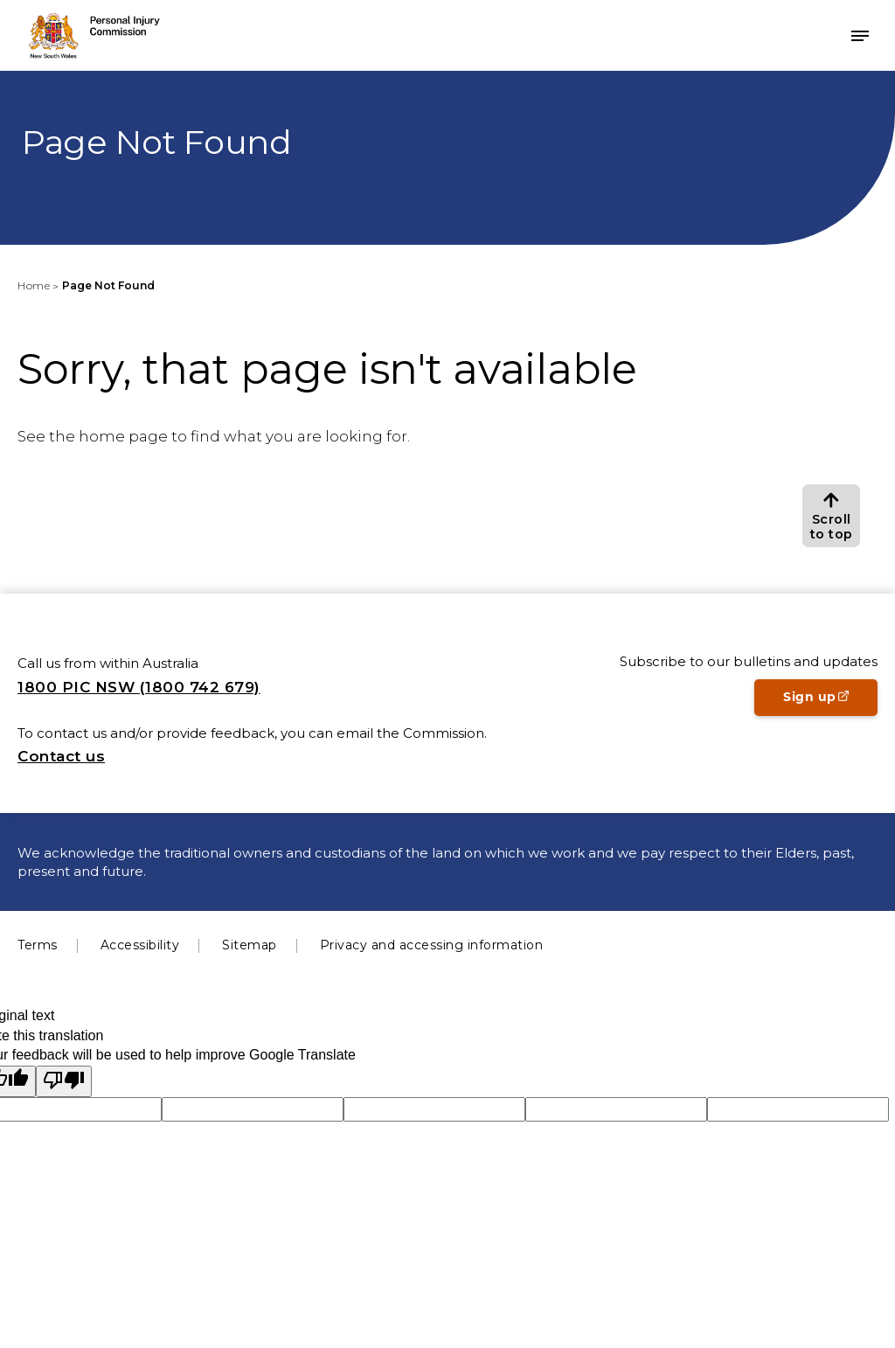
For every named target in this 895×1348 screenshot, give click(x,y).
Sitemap (249, 945)
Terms (37, 945)
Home (33, 285)
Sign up (830, 702)
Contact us (61, 756)
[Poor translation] (64, 1081)
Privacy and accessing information (432, 945)
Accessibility (140, 945)
